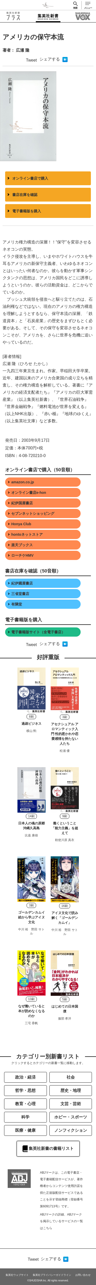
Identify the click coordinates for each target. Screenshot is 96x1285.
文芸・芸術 (70, 1104)
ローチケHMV (22, 555)
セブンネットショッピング (32, 513)
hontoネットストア (27, 534)
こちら (47, 1228)
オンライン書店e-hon (28, 492)
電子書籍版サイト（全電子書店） (38, 632)
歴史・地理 (70, 1090)
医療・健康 (25, 1130)
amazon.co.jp (22, 482)
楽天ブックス (22, 545)
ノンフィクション (70, 1130)
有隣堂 (16, 604)
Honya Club (21, 524)
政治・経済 (25, 1077)
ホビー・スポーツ (70, 1117)
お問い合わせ (83, 1275)
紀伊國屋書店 (22, 583)
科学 (25, 1117)
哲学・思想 (25, 1090)
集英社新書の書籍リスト (48, 1148)
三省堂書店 (20, 594)
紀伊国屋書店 (22, 503)
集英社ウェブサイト (17, 1275)
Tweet (31, 60)
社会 (71, 1077)
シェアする (49, 59)
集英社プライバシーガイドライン (52, 1275)
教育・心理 (25, 1104)
